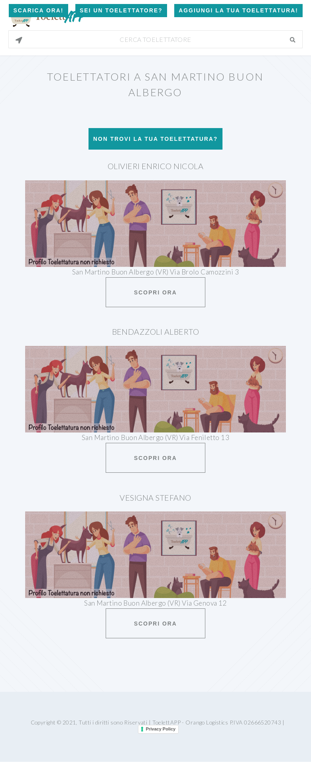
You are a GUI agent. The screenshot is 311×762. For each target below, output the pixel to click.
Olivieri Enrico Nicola (156, 166)
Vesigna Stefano (155, 497)
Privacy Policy (161, 728)
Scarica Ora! (38, 10)
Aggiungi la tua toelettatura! (238, 10)
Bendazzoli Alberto (155, 331)
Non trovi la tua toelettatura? (155, 139)
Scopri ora (155, 292)
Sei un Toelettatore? (121, 10)
